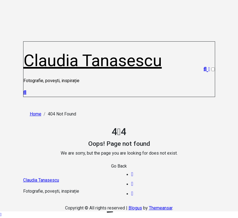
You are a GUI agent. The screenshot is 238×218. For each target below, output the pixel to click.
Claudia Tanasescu (92, 60)
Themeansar (160, 208)
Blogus (135, 208)
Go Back (119, 166)
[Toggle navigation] (26, 44)
